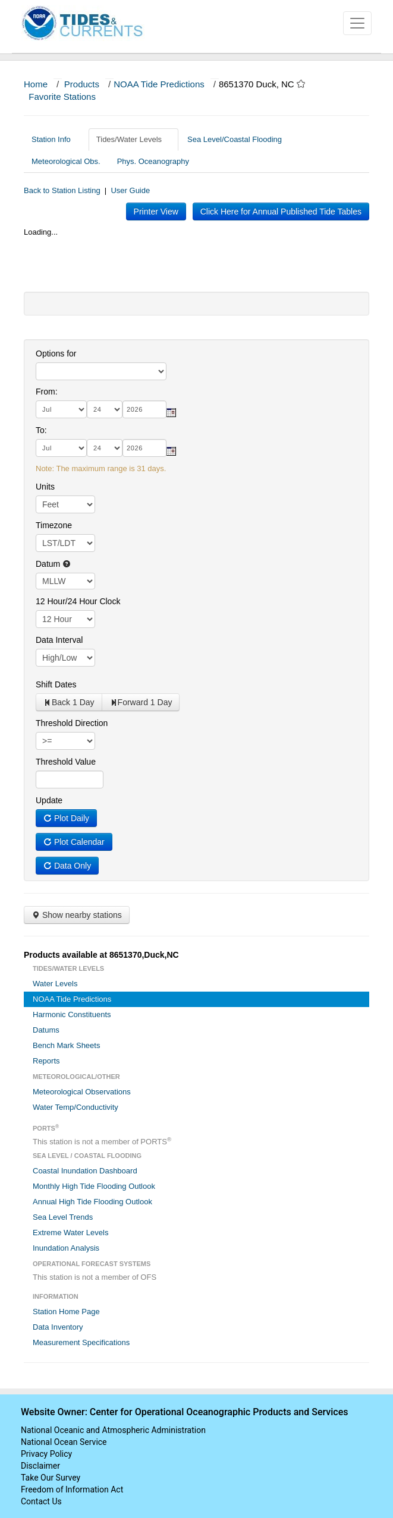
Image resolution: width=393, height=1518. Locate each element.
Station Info (56, 139)
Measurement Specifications (81, 1342)
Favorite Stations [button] (68, 96)
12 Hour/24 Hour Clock (78, 601)
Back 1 (69, 702)
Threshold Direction (72, 723)
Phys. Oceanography (153, 161)
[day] (104, 409)
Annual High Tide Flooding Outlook (92, 1201)
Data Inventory (58, 1327)
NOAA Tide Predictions (159, 84)
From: (47, 391)
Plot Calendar (74, 842)
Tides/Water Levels (133, 139)
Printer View (156, 211)
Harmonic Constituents (72, 1014)
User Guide (130, 190)
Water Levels (55, 983)
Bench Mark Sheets (66, 1045)
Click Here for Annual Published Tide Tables (280, 211)
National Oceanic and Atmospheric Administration (113, 1430)
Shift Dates (56, 684)
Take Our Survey (50, 1477)
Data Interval (59, 640)
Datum (53, 564)
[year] (144, 409)
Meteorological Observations (82, 1091)
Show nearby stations (77, 915)
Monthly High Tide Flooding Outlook (94, 1186)
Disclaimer (40, 1465)
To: (41, 430)
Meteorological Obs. (66, 161)
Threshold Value (66, 761)
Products (81, 84)
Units (45, 486)
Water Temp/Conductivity (75, 1107)
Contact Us (41, 1501)
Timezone (54, 525)
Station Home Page (66, 1311)
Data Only (67, 865)
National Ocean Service (64, 1442)
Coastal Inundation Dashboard (85, 1170)
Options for (56, 353)
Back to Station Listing (62, 190)
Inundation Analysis (66, 1248)
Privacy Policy (46, 1454)
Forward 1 (140, 702)
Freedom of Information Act (72, 1489)
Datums (46, 1029)
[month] (61, 409)
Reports (46, 1060)
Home (36, 84)
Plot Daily (66, 818)
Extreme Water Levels (70, 1232)
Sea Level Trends (63, 1217)
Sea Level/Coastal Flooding (239, 139)
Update (49, 800)
